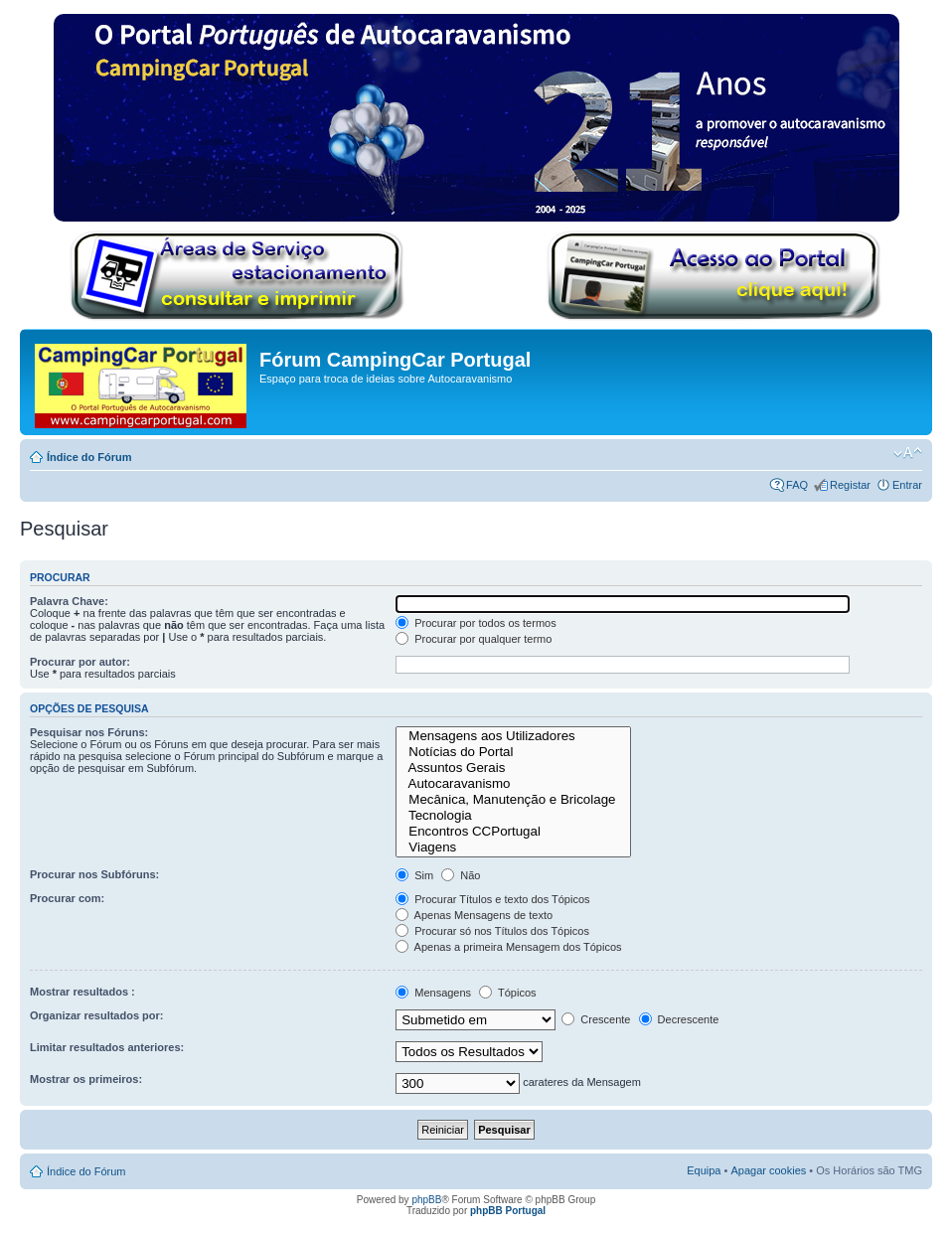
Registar (850, 485)
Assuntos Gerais (513, 768)
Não (460, 875)
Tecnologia (513, 816)
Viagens (513, 847)
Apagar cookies (768, 1170)
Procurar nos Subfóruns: (94, 874)
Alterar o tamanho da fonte (907, 453)
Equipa (703, 1170)
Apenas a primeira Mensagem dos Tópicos (508, 947)
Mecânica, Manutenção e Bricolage (513, 800)
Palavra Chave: (69, 601)
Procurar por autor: (80, 662)
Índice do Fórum (89, 457)
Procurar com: (67, 898)
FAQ (797, 485)
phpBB (426, 1199)
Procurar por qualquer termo (474, 639)
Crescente (595, 1019)
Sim (414, 875)
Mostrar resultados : (82, 992)
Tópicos (507, 993)
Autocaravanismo (513, 784)
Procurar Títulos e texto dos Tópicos (492, 899)
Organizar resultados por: (96, 1015)
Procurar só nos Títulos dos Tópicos (492, 931)
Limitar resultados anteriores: (107, 1047)
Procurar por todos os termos (476, 623)
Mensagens (433, 993)
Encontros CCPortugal (513, 832)
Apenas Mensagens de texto (474, 915)
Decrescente (679, 1019)
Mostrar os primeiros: (86, 1079)
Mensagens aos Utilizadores (513, 736)
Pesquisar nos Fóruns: (89, 732)
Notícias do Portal (513, 752)
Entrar (907, 485)
